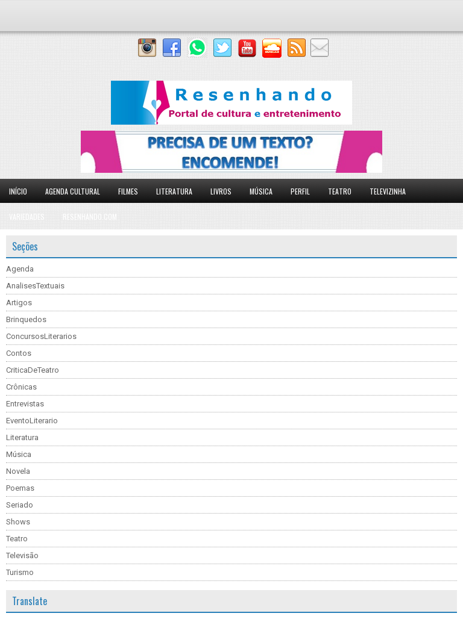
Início (18, 191)
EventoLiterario (32, 420)
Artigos (19, 302)
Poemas (20, 488)
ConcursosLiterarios (41, 336)
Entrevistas (25, 403)
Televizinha (388, 191)
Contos (18, 353)
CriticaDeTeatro (32, 370)
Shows (18, 521)
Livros (221, 191)
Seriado (19, 504)
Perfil (300, 191)
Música (261, 191)
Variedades (27, 216)
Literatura (174, 191)
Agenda (20, 268)
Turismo (20, 572)
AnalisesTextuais (35, 285)
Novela (18, 471)
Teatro (339, 191)
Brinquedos (26, 319)
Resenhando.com (90, 216)
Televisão (22, 555)
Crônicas (21, 386)
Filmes (128, 191)
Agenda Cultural (72, 191)
